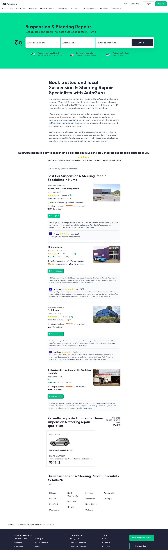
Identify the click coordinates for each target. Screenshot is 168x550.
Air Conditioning (41, 502)
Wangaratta (109, 444)
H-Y (51, 436)
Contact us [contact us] (106, 494)
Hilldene (52, 444)
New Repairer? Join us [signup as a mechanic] (141, 489)
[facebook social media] (144, 541)
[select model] (77, 42)
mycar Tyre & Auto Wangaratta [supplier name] (63, 188)
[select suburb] (113, 42)
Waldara (89, 461)
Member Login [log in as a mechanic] (141, 497)
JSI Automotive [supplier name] (55, 244)
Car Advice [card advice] (106, 498)
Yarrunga (108, 450)
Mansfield (56, 123)
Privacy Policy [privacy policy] (75, 490)
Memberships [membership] (107, 506)
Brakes (37, 498)
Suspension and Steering (23, 506)
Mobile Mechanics (47, 9)
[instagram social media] (152, 541)
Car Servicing (7, 9)
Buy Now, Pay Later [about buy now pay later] (77, 506)
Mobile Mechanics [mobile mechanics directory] (41, 494)
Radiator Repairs (20, 510)
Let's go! (142, 42)
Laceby (52, 450)
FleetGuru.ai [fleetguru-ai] (106, 514)
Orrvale (70, 458)
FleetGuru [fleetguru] (106, 510)
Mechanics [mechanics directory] (18, 494)
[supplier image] (106, 192)
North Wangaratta (72, 446)
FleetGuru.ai (116, 9)
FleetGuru (104, 9)
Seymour (79, 123)
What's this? (73, 168)
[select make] (42, 42)
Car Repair (20, 9)
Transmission (18, 514)
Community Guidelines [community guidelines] (78, 498)
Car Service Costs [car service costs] (20, 490)
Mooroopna (54, 461)
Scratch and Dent (41, 518)
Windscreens (18, 498)
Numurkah (67, 123)
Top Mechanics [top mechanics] (107, 502)
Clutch (16, 502)
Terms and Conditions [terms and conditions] (78, 494)
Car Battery (39, 510)
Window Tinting (20, 518)
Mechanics (33, 9)
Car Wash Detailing (21, 522)
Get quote (54, 212)
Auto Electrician (41, 506)
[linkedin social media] (148, 541)
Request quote (56, 265)
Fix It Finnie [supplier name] (53, 303)
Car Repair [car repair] (39, 490)
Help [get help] (104, 490)
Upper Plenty (91, 455)
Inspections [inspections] (39, 522)
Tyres (37, 514)
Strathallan (90, 450)
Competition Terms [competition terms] (77, 502)
